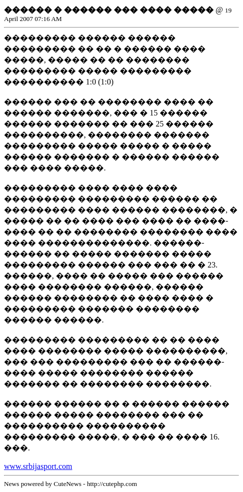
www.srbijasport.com (38, 466)
